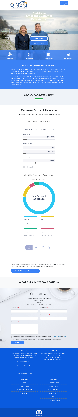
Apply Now (39, 43)
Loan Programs (54, 377)
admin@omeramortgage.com (53, 354)
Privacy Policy (24, 380)
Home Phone (45, 309)
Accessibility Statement (24, 384)
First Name (15, 302)
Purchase (10, 55)
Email (13, 309)
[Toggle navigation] (66, 3)
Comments (15, 316)
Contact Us (39, 38)
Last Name (44, 302)
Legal (24, 377)
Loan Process (53, 380)
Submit (17, 337)
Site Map (24, 387)
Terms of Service (57, 331)
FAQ (53, 391)
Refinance (29, 55)
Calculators (68, 55)
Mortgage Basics (53, 384)
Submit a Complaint (53, 395)
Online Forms (53, 387)
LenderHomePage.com (44, 414)
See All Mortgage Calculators (25, 265)
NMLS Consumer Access (24, 367)
